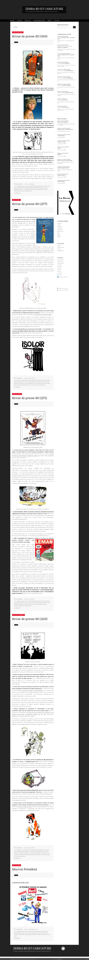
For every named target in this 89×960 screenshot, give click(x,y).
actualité (45, 186)
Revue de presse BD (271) (29, 398)
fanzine (29, 186)
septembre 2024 (60, 263)
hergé (19, 856)
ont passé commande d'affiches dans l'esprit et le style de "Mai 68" (30, 331)
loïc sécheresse (21, 854)
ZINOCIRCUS (59, 226)
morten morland (37, 187)
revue (49, 186)
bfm (42, 933)
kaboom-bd (22, 856)
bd (21, 186)
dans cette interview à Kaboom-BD (29, 790)
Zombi (58, 63)
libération (40, 851)
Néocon (59, 148)
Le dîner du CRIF (61, 142)
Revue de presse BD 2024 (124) (64, 160)
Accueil (12, 20)
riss (18, 853)
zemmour (27, 189)
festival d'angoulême (40, 385)
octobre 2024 (60, 261)
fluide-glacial (22, 383)
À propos (19, 20)
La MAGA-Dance (61, 175)
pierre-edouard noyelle (19, 191)
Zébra (58, 37)
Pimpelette (60, 92)
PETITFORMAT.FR (60, 250)
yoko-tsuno (44, 854)
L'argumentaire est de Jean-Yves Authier (23, 221)
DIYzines (59, 245)
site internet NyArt (47, 590)
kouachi (23, 605)
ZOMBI (58, 225)
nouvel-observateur (29, 383)
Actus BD (56, 20)
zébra (23, 186)
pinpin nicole (32, 189)
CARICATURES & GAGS (33, 929)
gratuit (26, 186)
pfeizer (29, 934)
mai (24, 381)
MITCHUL (59, 249)
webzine (18, 186)
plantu (44, 851)
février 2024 (59, 274)
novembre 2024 (60, 259)
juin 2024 (59, 268)
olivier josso (20, 385)
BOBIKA (58, 236)
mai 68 (15, 385)
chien (32, 854)
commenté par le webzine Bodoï (43, 314)
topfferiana (27, 191)
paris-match (38, 933)
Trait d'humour (66, 63)
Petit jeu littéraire (66, 85)
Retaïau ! (59, 154)
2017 (29, 851)
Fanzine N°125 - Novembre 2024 (65, 129)
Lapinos (59, 107)
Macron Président (24, 869)
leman (45, 604)
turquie (37, 604)
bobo (31, 381)
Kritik (49, 20)
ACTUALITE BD (31, 184)
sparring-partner (18, 605)
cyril (58, 54)
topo (42, 853)
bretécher (31, 187)
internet (20, 604)
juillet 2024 (59, 266)
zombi (15, 936)
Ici (12, 574)
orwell (45, 853)
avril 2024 (59, 271)
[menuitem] (13, 20)
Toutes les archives (63, 277)
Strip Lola (28, 20)
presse (15, 187)
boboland (16, 383)
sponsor (29, 933)
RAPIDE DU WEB (60, 247)
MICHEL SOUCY (60, 231)
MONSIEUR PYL (60, 230)
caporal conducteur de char (63, 46)
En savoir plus (59, 959)
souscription (26, 604)
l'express (16, 934)
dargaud (20, 189)
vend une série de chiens (25, 806)
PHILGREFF (59, 228)
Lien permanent (18, 184)
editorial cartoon (46, 934)
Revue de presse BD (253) (29, 619)
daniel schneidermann (36, 853)
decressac (16, 604)
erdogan (41, 604)
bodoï (44, 383)
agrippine (47, 381)
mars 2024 (59, 273)
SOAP (58, 233)
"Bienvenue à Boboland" (43, 251)
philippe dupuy (37, 383)
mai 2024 (59, 269)
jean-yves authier (36, 381)
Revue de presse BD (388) (29, 36)
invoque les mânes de (32, 690)
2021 (25, 187)
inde (42, 187)
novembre (25, 851)
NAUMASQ (59, 223)
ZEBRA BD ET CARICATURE (44, 9)
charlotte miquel (37, 854)
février (27, 187)
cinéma (44, 602)
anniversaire (28, 854)
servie (26, 934)
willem (36, 851)
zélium (47, 602)
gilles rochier (32, 385)
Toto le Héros (60, 70)
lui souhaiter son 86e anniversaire (43, 759)
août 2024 (59, 264)
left (42, 383)
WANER (58, 235)
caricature (40, 186)
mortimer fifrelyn (39, 189)
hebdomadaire (20, 187)
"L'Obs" (37, 676)
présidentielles (21, 933)
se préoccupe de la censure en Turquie (25, 538)
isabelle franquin (39, 602)
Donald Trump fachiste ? (63, 167)
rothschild (33, 933)
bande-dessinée (35, 186)
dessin (23, 849)
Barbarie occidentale (62, 47)
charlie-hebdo (25, 853)
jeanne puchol (26, 385)
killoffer (48, 383)
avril (25, 602)
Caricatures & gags (39, 20)
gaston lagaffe (31, 602)
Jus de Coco (65, 100)
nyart (30, 605)
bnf (30, 191)
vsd (44, 933)
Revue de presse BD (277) (29, 204)
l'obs (24, 189)
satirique (31, 604)
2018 (26, 381)
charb (20, 853)
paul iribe (45, 189)
